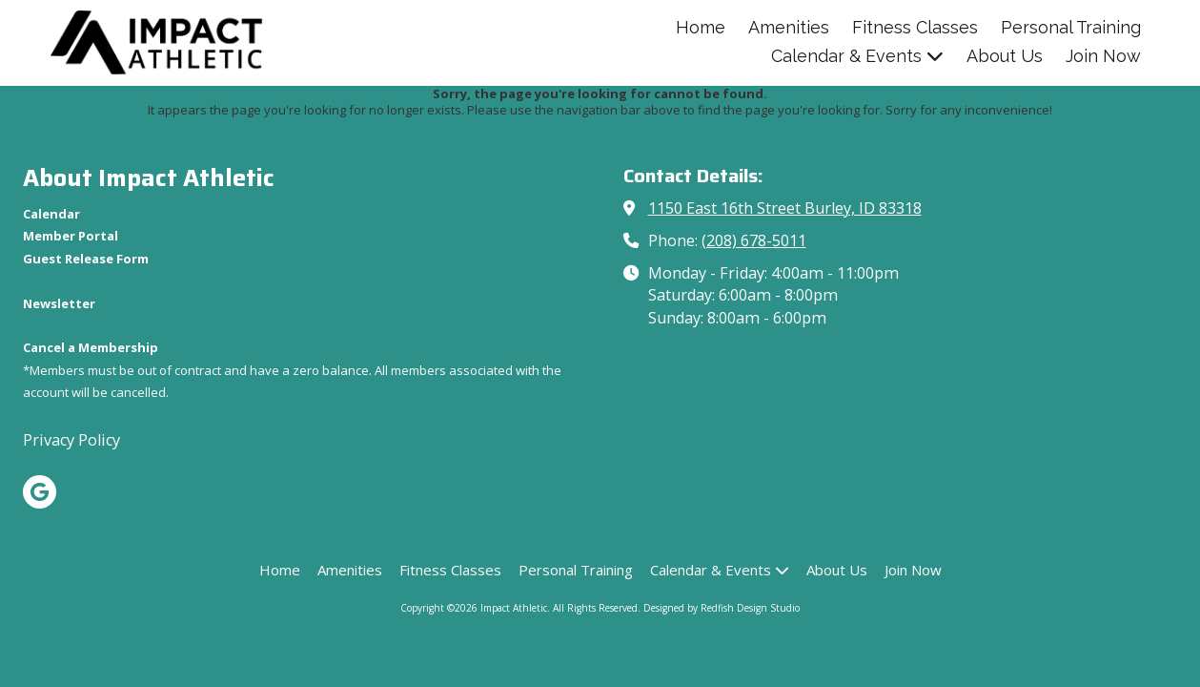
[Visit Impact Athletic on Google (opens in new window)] (39, 492)
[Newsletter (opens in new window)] (59, 303)
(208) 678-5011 (754, 240)
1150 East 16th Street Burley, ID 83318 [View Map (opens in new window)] (785, 208)
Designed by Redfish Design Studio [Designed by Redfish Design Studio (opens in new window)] (721, 607)
